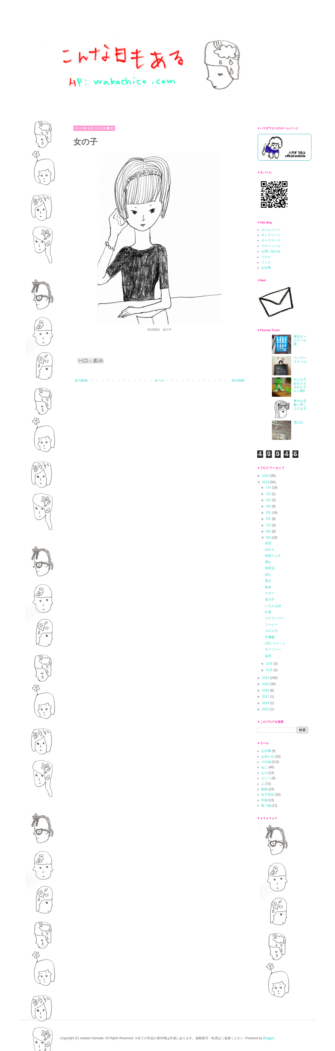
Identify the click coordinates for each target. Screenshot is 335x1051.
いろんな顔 (273, 606)
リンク (266, 262)
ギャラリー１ (270, 235)
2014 (266, 678)
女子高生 (267, 794)
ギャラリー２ (270, 240)
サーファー (273, 649)
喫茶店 (270, 568)
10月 (270, 664)
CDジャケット (275, 643)
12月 (270, 670)
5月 (269, 513)
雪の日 (298, 422)
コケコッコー (274, 618)
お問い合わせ (270, 251)
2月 (269, 494)
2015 (266, 684)
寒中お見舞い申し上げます (300, 405)
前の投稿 (238, 380)
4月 (269, 506)
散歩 (268, 587)
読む (268, 574)
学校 (264, 800)
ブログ (266, 257)
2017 (266, 696)
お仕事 (266, 268)
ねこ (264, 767)
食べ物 (266, 805)
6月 (269, 519)
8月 (269, 531)
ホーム (159, 380)
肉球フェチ (273, 556)
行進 (268, 612)
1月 (269, 487)
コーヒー (271, 624)
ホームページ (270, 230)
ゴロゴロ (271, 631)
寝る (268, 581)
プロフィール (270, 246)
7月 (269, 525)
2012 (266, 476)
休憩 (268, 543)
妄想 (268, 656)
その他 (266, 762)
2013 (266, 482)
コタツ (270, 593)
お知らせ (267, 756)
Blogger (268, 1038)
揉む (268, 562)
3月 (269, 500)
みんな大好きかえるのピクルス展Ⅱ (300, 385)
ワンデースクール (300, 360)
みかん (270, 549)
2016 (266, 690)
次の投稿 (81, 380)
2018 (266, 703)
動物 (264, 789)
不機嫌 (270, 637)
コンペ (266, 778)
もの (264, 773)
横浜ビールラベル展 (300, 340)
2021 (266, 709)
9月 (269, 537)
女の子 (270, 599)
